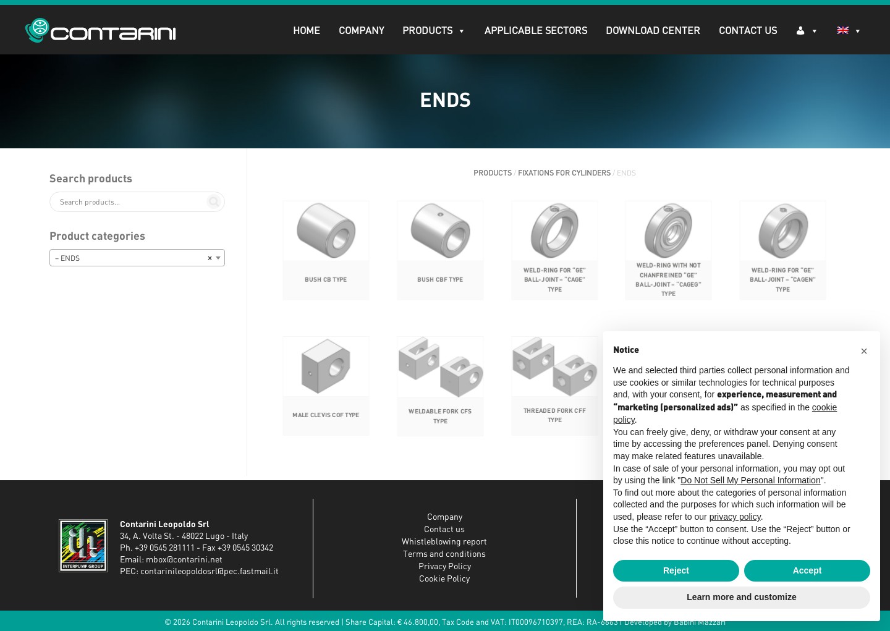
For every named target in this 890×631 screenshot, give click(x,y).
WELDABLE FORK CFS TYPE (440, 425)
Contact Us (748, 31)
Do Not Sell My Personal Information (750, 480)
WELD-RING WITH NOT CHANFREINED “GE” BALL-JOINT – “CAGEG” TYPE (668, 289)
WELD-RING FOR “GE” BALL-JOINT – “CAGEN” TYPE (783, 289)
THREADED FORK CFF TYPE (554, 424)
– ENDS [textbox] (133, 258)
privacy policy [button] (735, 517)
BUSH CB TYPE (326, 290)
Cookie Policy (444, 579)
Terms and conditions (444, 554)
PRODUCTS (434, 31)
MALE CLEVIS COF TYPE (325, 424)
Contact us (444, 529)
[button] (864, 351)
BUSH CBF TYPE (440, 290)
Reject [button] (676, 570)
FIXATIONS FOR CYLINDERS (564, 173)
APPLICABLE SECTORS (536, 31)
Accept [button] (807, 570)
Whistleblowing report (444, 542)
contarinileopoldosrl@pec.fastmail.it (209, 571)
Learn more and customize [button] (741, 597)
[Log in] (807, 30)
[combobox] (137, 257)
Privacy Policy (444, 566)
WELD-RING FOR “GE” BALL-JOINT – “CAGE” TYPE (554, 289)
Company (361, 31)
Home (306, 31)
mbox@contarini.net (184, 560)
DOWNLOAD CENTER (653, 31)
